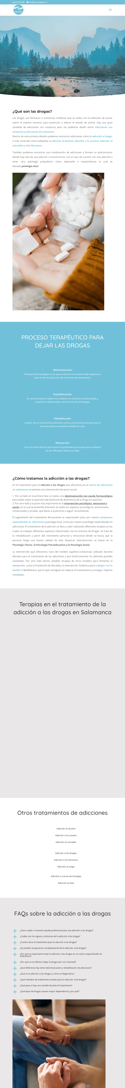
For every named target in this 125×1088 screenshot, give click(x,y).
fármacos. (37, 145)
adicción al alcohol (62, 140)
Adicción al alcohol (65, 828)
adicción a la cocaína (87, 140)
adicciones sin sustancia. (40, 131)
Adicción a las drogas (66, 853)
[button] (62, 931)
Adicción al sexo (66, 883)
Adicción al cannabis (66, 842)
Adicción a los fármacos (66, 860)
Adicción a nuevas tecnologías (66, 876)
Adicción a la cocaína (66, 835)
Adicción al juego (66, 866)
